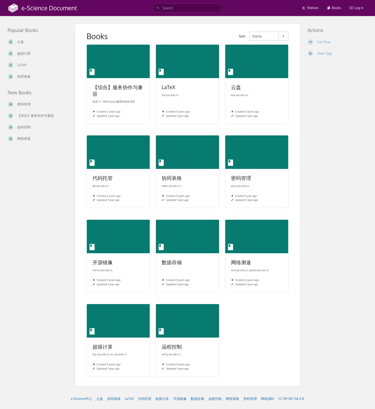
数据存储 (197, 399)
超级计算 (162, 399)
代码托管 (144, 399)
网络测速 (232, 399)
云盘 (99, 399)
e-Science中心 (81, 399)
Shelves (310, 8)
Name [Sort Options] (257, 36)
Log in (357, 8)
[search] (187, 8)
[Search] (158, 8)
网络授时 (267, 399)
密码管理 (250, 399)
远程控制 (215, 399)
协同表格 (114, 399)
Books (334, 8)
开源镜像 (180, 399)
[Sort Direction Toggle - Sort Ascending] (283, 36)
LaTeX (129, 399)
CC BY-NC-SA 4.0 (291, 399)
